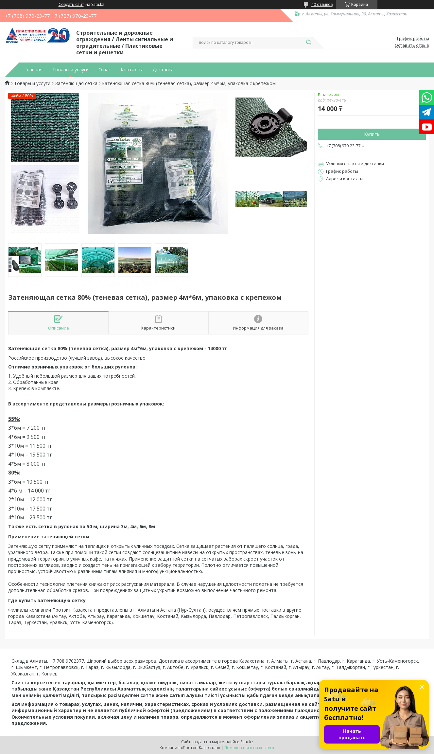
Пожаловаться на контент (249, 747)
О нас (104, 69)
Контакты (132, 69)
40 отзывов (322, 4)
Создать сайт (71, 4)
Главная (33, 69)
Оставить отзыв (412, 45)
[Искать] (308, 42)
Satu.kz (246, 742)
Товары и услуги (70, 69)
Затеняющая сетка (76, 83)
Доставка (163, 69)
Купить (372, 134)
